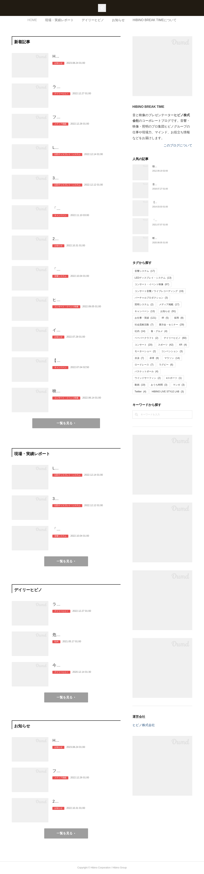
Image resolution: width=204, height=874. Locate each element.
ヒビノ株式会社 (143, 725)
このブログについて (178, 145)
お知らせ (118, 20)
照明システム (144, 304)
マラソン (172, 358)
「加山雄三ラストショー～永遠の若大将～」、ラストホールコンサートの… (86, 272)
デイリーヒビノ (93, 20)
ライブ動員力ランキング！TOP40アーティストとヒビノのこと (84, 89)
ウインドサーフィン (148, 378)
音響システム (60, 282)
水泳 (139, 358)
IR (165, 317)
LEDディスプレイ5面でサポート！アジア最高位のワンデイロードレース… (86, 150)
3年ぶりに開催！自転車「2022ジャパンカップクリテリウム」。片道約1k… (86, 181)
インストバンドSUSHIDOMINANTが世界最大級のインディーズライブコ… (86, 333)
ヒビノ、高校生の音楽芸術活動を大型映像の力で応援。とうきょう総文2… (86, 303)
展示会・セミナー (171, 324)
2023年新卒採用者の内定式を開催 (82, 239)
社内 (56, 648)
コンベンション (172, 351)
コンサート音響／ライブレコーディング (159, 291)
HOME (32, 20)
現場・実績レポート (59, 20)
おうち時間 (159, 384)
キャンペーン (60, 222)
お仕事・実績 (145, 317)
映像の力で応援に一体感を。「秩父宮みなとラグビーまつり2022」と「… (86, 394)
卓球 (154, 358)
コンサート (143, 344)
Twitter (140, 391)
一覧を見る (65, 423)
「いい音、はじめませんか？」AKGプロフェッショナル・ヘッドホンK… (85, 211)
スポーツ (165, 344)
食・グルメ (159, 331)
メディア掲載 (60, 130)
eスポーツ (173, 378)
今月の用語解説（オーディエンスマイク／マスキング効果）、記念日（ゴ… (86, 668)
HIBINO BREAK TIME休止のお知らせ (85, 56)
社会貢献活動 (144, 324)
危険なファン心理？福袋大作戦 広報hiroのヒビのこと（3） (86, 637)
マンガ (179, 384)
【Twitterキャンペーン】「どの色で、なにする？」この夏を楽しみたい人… (86, 363)
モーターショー (145, 351)
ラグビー (166, 364)
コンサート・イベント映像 (66, 313)
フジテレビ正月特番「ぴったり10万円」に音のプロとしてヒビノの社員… (86, 120)
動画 (140, 384)
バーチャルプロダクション (151, 297)
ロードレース (144, 364)
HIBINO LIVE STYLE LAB (168, 391)
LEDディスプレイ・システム (67, 161)
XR (183, 344)
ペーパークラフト (146, 338)
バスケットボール (146, 371)
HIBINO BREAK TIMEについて (155, 20)
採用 (178, 317)
